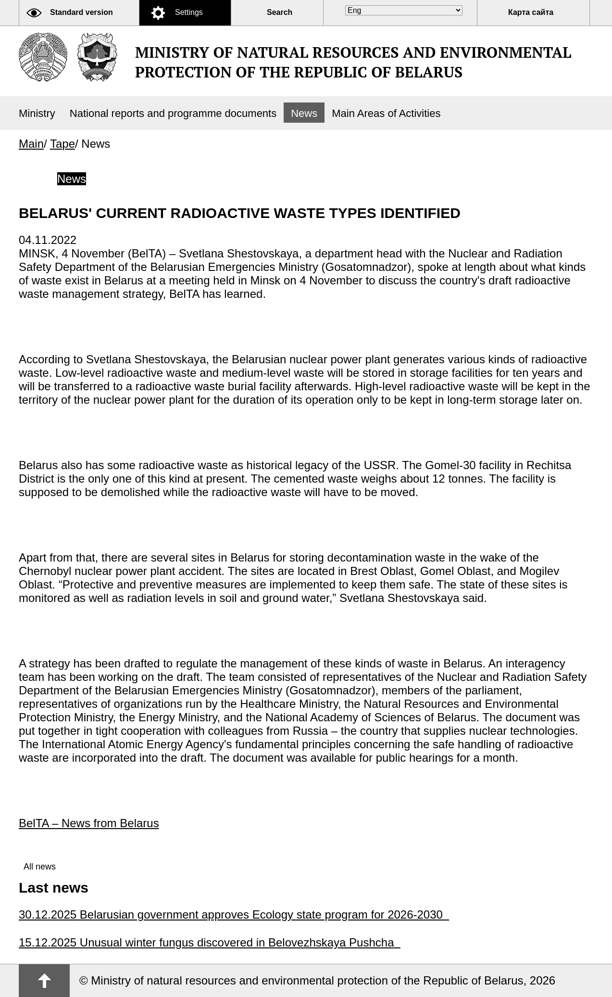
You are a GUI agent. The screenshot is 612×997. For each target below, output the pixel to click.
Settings (189, 12)
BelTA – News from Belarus (89, 823)
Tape (62, 143)
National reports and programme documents (173, 113)
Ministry (37, 113)
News (304, 113)
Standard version (81, 12)
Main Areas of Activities (386, 113)
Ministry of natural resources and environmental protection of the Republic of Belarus (353, 62)
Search (279, 12)
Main (31, 143)
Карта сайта (530, 12)
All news (40, 866)
